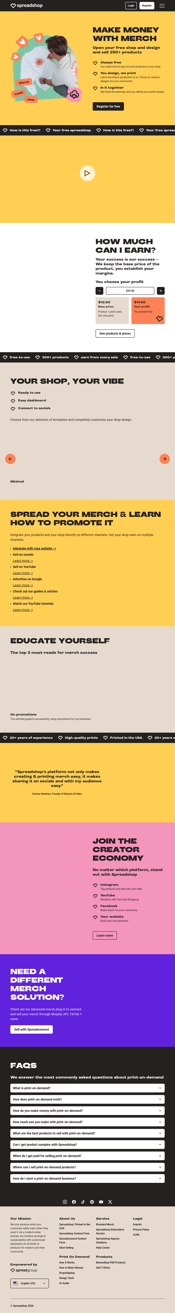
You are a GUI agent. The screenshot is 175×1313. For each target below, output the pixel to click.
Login (131, 5)
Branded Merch (105, 1224)
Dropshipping (67, 1272)
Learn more (105, 935)
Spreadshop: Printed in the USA (74, 1226)
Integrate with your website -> (34, 548)
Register (147, 5)
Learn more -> (23, 561)
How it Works (67, 1262)
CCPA (136, 1234)
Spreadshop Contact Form (74, 1233)
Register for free (108, 106)
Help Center (103, 1247)
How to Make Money (71, 1267)
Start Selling (66, 1247)
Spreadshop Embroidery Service (110, 1231)
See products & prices (115, 333)
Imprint (137, 1224)
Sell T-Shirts (103, 1267)
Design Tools (66, 1278)
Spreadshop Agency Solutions (107, 1240)
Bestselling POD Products (110, 1262)
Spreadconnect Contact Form (72, 1240)
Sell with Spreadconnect (31, 1029)
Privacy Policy (141, 1229)
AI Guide (64, 1283)
